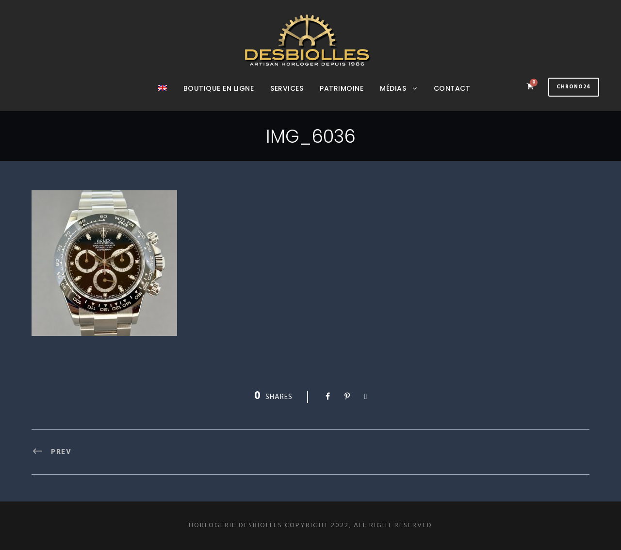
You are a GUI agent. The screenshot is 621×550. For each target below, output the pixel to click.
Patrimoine (341, 88)
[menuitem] (162, 97)
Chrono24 (573, 87)
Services (286, 88)
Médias (393, 88)
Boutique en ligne (218, 88)
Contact (452, 88)
